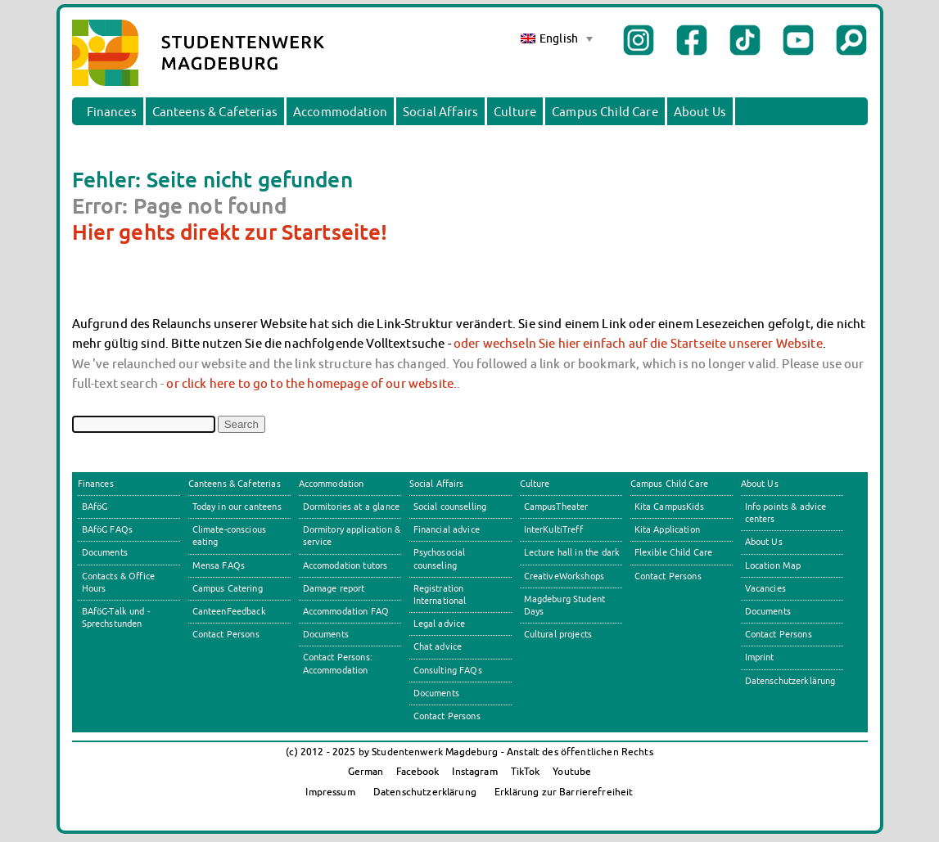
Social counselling (450, 506)
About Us (700, 111)
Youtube (572, 771)
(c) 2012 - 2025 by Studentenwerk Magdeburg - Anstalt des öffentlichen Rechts (469, 751)
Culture (515, 111)
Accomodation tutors (345, 565)
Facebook (417, 771)
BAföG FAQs (107, 529)
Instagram (474, 771)
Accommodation (340, 111)
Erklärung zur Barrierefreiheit (564, 792)
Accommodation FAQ (346, 611)
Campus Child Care (605, 111)
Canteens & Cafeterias (215, 111)
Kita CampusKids (669, 506)
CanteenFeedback (229, 611)
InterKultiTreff (553, 529)
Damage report (334, 588)
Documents (105, 552)
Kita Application (667, 529)
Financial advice (446, 529)
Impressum (329, 792)
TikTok (525, 771)
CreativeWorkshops (564, 576)
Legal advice (439, 623)
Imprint (759, 657)
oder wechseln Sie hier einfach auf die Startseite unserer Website (638, 342)
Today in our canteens (237, 506)
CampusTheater (556, 506)
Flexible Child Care (673, 552)
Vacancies (765, 588)
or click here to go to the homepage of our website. (311, 383)
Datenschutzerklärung (790, 681)
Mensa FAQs (219, 565)
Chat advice (438, 646)
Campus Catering (227, 588)
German (366, 771)
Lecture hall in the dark (572, 552)
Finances (112, 111)
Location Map (773, 565)
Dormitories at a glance (351, 506)
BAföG (95, 506)
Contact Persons (226, 634)
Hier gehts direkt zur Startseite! (230, 231)
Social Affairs (440, 111)
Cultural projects (558, 634)
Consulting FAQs (447, 670)
